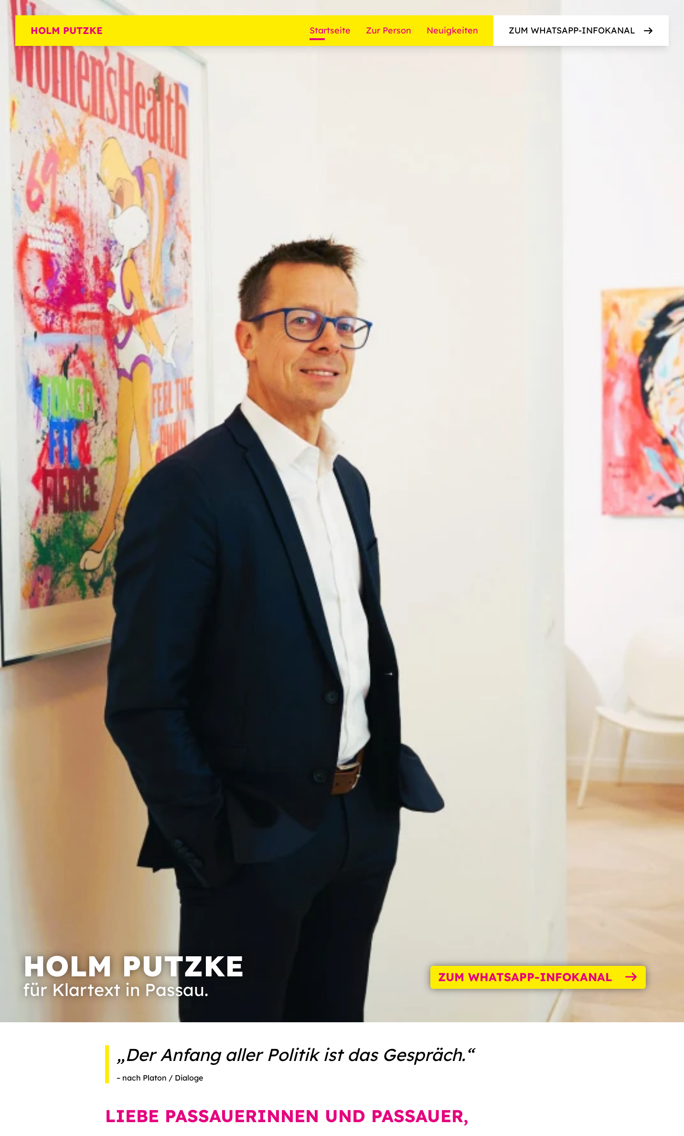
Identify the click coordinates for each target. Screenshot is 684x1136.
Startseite (330, 30)
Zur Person (388, 30)
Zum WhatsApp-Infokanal (581, 30)
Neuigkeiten (452, 30)
